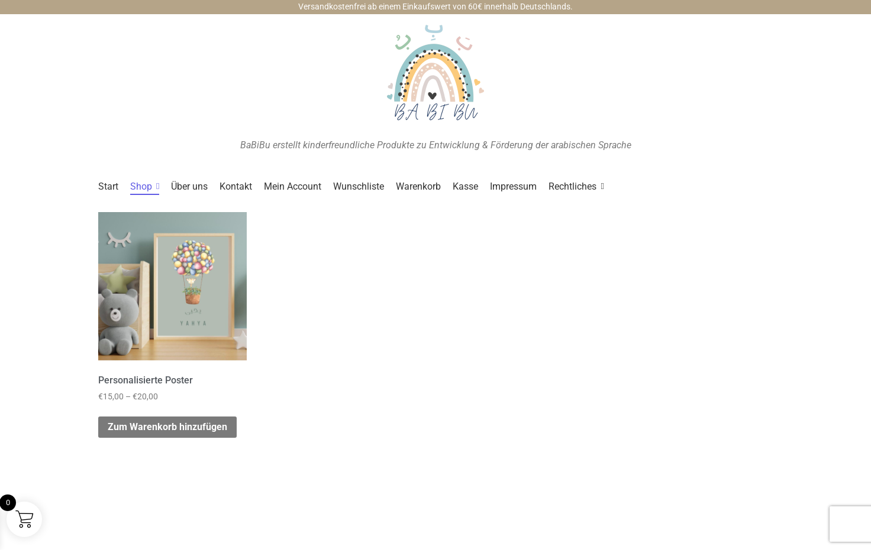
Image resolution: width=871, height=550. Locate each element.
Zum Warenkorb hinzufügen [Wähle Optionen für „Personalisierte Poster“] (167, 426)
